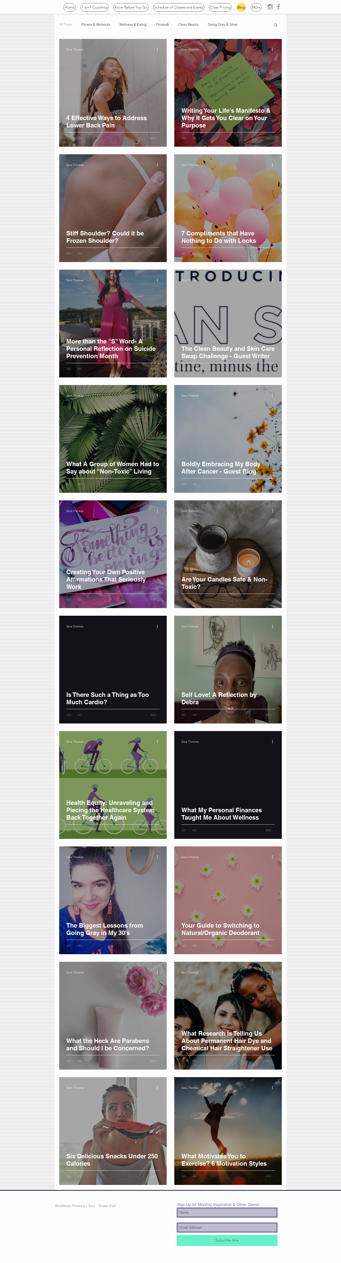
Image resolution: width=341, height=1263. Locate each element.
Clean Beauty (188, 24)
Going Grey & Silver (223, 24)
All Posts (65, 24)
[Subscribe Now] (227, 1240)
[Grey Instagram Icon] (270, 6)
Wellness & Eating (133, 24)
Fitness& (162, 24)
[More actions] (159, 49)
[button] (130, 7)
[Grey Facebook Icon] (278, 6)
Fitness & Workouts (95, 24)
